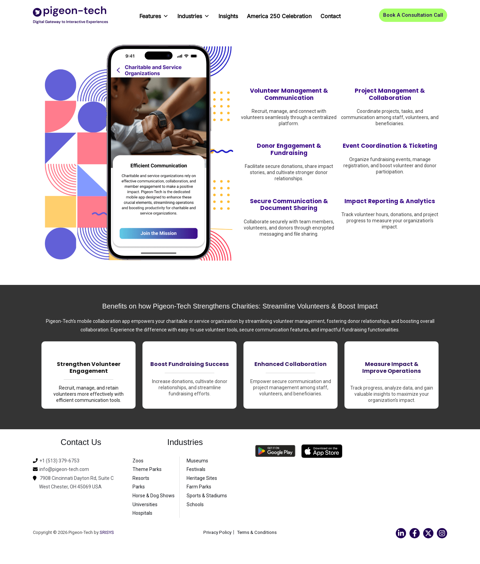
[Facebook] (414, 533)
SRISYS (107, 532)
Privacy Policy (216, 532)
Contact (330, 16)
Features (153, 14)
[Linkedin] (401, 533)
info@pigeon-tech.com (64, 469)
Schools (195, 504)
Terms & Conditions (258, 532)
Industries (193, 14)
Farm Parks (199, 486)
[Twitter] (428, 533)
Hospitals (142, 513)
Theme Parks (147, 469)
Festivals (196, 469)
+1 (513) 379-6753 (59, 460)
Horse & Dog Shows (153, 495)
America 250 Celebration (279, 16)
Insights (228, 16)
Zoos (137, 460)
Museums (197, 460)
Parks (138, 486)
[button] (413, 15)
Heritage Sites (202, 478)
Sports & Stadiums (207, 495)
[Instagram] (442, 533)
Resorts (140, 478)
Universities (144, 504)
